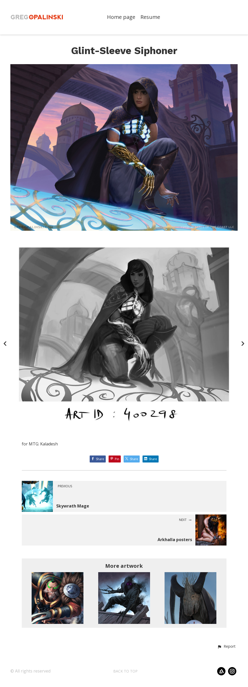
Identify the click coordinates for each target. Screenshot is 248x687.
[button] (226, 646)
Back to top (125, 671)
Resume (150, 17)
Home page (121, 17)
